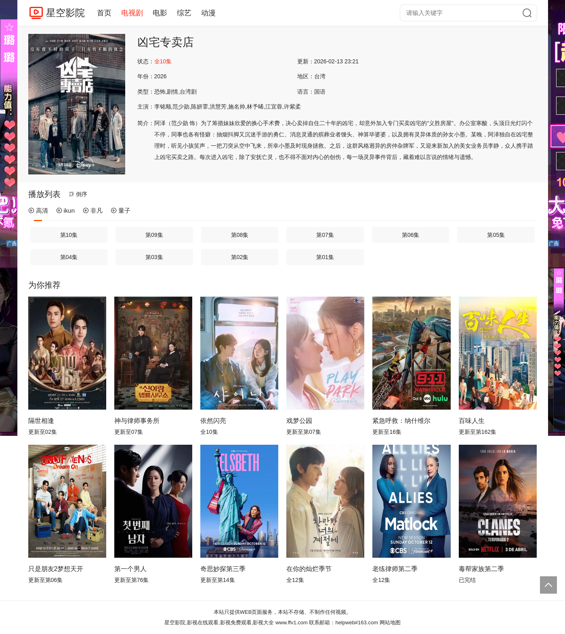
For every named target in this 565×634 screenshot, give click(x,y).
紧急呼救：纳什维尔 (401, 420)
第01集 (325, 257)
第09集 (154, 235)
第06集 (411, 235)
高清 (38, 210)
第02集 (240, 257)
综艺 (184, 13)
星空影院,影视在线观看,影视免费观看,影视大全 (219, 622)
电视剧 (132, 13)
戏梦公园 (299, 420)
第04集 (69, 257)
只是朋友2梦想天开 (56, 568)
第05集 (496, 235)
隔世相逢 (41, 420)
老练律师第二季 (395, 568)
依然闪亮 (213, 420)
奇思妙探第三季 (223, 568)
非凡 (93, 210)
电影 (160, 13)
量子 (120, 210)
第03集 (154, 257)
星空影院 (65, 12)
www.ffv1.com (291, 622)
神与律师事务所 (137, 420)
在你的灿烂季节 (309, 568)
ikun (65, 210)
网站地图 (390, 622)
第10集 (69, 235)
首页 (104, 13)
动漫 (208, 13)
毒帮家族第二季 (481, 568)
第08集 (240, 235)
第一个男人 (130, 568)
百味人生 (472, 420)
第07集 (325, 235)
